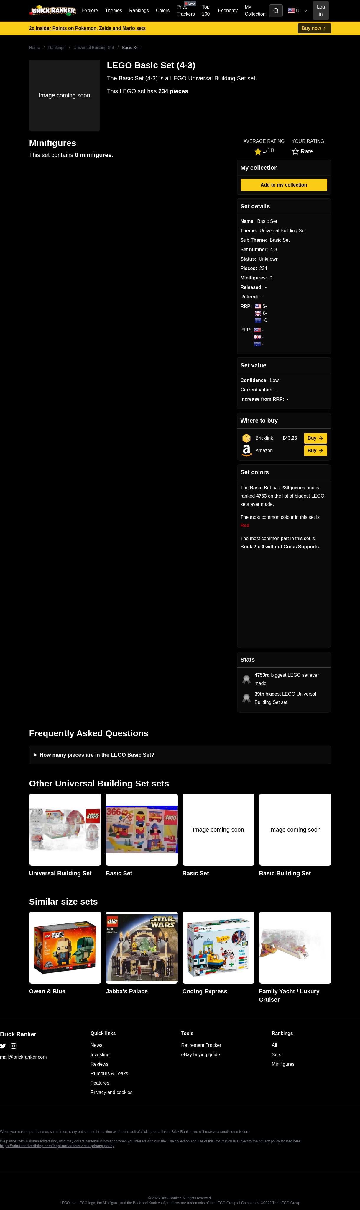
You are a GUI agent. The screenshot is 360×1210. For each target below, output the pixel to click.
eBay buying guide (200, 1054)
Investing (100, 1054)
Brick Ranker (18, 1034)
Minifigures (283, 1064)
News (96, 1045)
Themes (113, 10)
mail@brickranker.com (23, 1056)
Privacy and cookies (111, 1092)
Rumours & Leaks (109, 1073)
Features (100, 1082)
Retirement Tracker (201, 1045)
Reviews (99, 1064)
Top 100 (206, 10)
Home (34, 47)
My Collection (255, 10)
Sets (276, 1054)
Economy (228, 10)
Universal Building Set (94, 47)
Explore (90, 10)
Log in (321, 10)
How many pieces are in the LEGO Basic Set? (97, 755)
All (274, 1045)
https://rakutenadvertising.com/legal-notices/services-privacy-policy (57, 1146)
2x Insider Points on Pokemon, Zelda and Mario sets (87, 28)
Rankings (139, 10)
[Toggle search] (276, 10)
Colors (163, 10)
